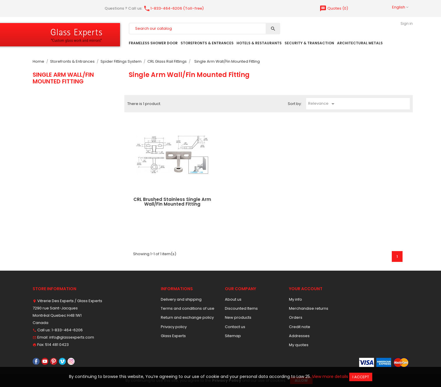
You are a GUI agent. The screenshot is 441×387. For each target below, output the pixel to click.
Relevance (322, 103)
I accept (360, 377)
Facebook (36, 361)
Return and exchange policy (187, 317)
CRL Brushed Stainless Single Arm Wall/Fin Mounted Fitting (172, 201)
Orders (295, 317)
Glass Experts (173, 336)
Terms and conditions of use (187, 308)
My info (295, 299)
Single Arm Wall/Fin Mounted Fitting (63, 78)
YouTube (44, 361)
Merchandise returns (308, 308)
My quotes (298, 345)
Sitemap (233, 336)
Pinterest (53, 361)
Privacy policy (174, 327)
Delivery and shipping (181, 299)
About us (233, 299)
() (334, 8)
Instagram (71, 361)
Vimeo (62, 361)
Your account (305, 289)
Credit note (299, 327)
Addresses (299, 336)
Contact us (235, 327)
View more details (330, 376)
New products (238, 317)
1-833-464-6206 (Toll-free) (173, 8)
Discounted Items (241, 308)
